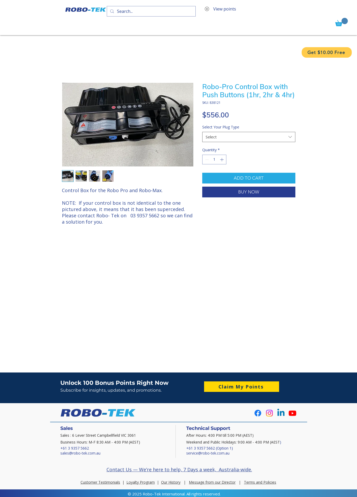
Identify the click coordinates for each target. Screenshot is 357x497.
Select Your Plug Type (220, 127)
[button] (341, 22)
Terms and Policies (260, 482)
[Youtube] (292, 413)
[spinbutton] (214, 159)
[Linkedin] (280, 413)
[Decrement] (206, 159)
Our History (170, 482)
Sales (66, 428)
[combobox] (248, 137)
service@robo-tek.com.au (208, 453)
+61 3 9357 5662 (74, 448)
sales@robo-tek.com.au (80, 453)
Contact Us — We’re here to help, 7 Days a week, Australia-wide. (179, 469)
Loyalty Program (140, 482)
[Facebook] (257, 413)
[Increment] (222, 159)
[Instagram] (269, 413)
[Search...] (150, 11)
